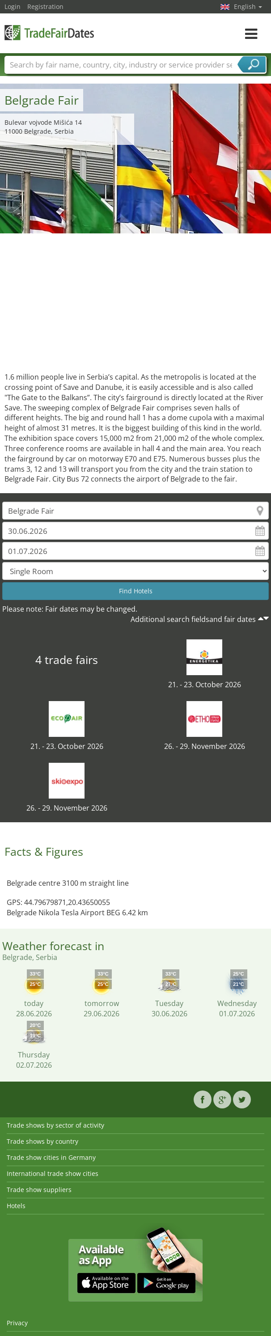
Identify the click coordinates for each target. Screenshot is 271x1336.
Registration (45, 6)
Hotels (16, 1205)
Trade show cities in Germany (51, 1157)
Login (12, 6)
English (248, 6)
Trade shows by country (42, 1141)
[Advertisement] (136, 300)
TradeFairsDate (49, 32)
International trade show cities (52, 1173)
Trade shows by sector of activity (55, 1125)
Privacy (17, 1323)
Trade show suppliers (39, 1189)
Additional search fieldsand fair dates (193, 619)
